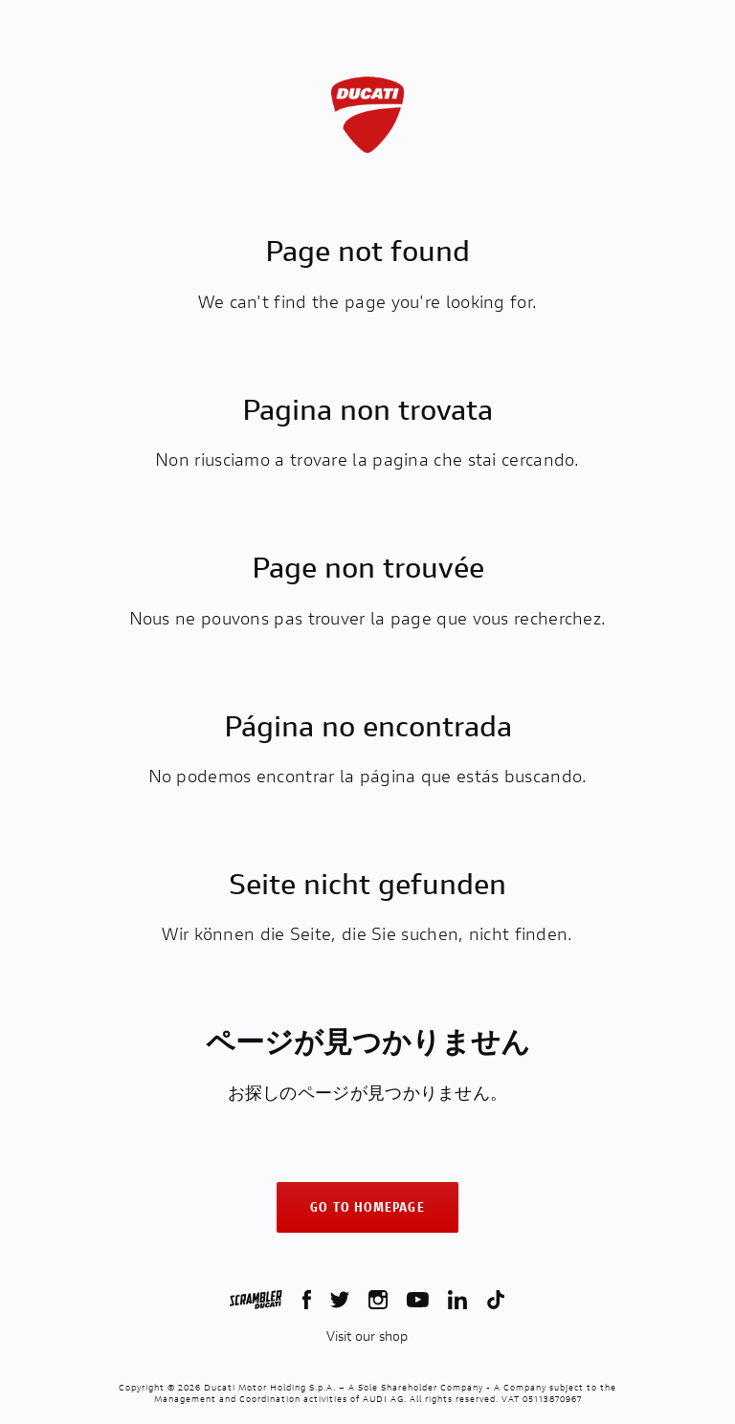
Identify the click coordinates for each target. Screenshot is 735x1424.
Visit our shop (367, 1336)
